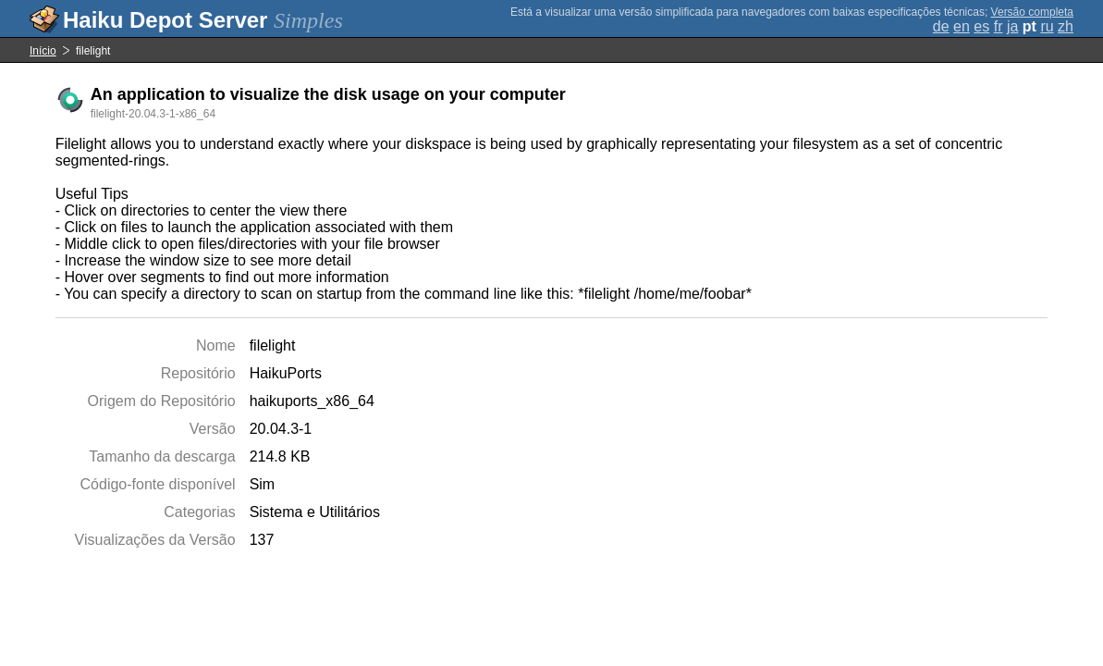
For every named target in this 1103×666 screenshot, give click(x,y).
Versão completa (1032, 12)
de (941, 26)
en (961, 26)
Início (43, 50)
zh (1065, 26)
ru (1046, 26)
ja (1012, 26)
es (981, 26)
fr (998, 26)
